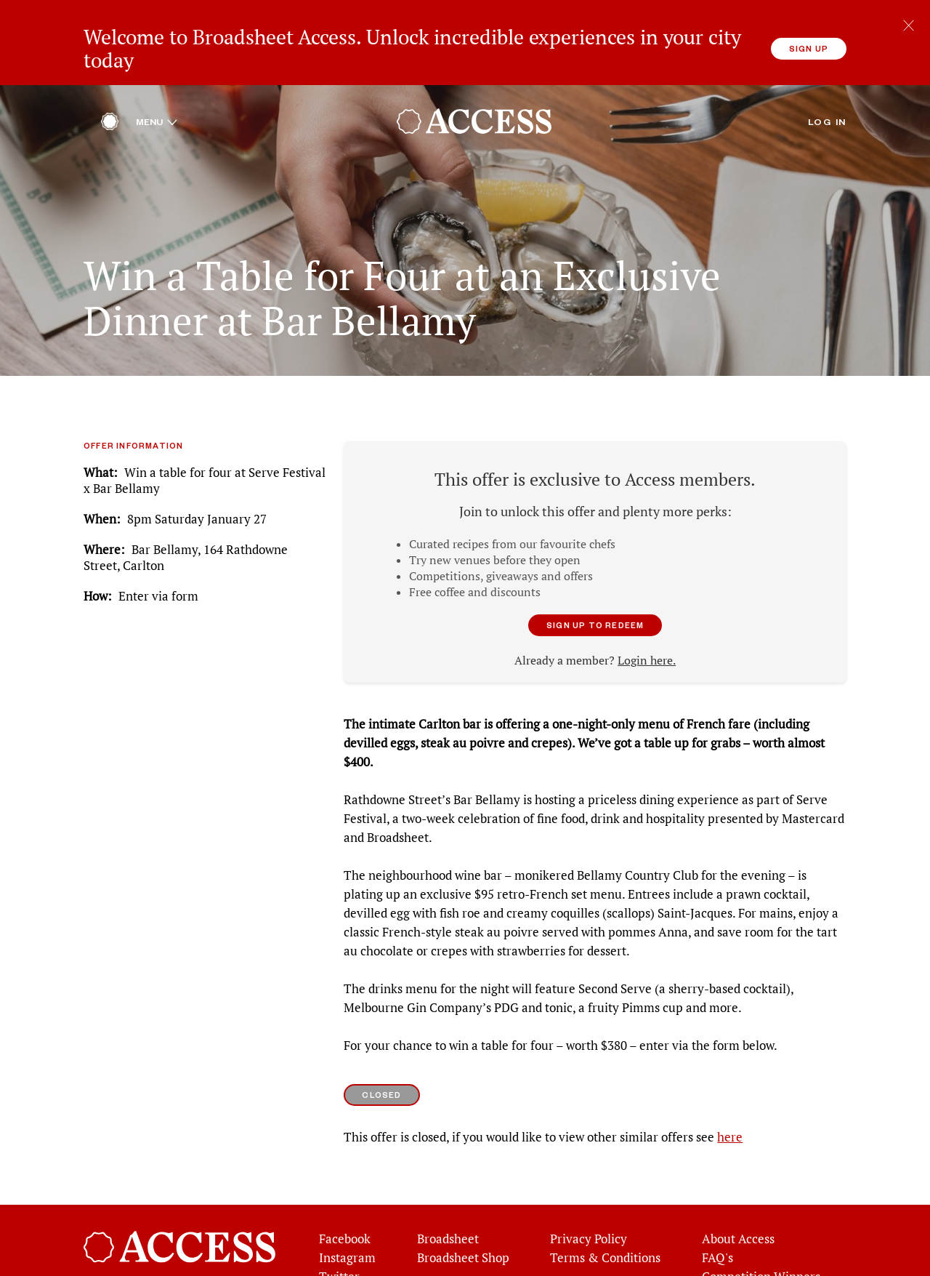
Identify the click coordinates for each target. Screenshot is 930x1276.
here (730, 1099)
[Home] (109, 87)
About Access (738, 1201)
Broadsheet (448, 1201)
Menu (156, 84)
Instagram (347, 1220)
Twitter (339, 1239)
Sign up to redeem (595, 587)
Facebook (345, 1201)
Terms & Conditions (605, 1220)
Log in (827, 84)
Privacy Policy (588, 1201)
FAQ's (717, 1220)
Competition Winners (761, 1239)
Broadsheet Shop (463, 1220)
